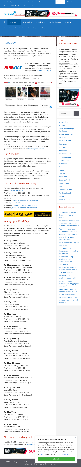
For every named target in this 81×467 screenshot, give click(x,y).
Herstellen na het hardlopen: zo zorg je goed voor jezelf (69, 283)
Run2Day (60, 2)
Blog (43, 28)
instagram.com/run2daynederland (26, 205)
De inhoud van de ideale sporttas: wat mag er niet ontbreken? (68, 299)
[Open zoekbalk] (4, 33)
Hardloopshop (20, 2)
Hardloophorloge (55, 22)
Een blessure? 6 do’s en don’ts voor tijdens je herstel (67, 215)
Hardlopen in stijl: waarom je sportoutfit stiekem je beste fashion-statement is (69, 223)
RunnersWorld (64, 180)
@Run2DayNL (15, 203)
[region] (56, 449)
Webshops (15, 22)
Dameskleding (40, 22)
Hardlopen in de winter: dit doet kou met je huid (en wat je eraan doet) (68, 291)
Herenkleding (27, 22)
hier (42, 454)
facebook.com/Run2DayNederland (25, 200)
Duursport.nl (63, 144)
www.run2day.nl (17, 190)
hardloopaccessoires (36, 149)
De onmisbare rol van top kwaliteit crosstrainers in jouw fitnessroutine (68, 269)
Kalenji (43, 6)
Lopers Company (65, 157)
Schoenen (68, 22)
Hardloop (51, 2)
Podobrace (63, 167)
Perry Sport (63, 163)
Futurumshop (64, 147)
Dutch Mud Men (15, 6)
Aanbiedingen (33, 28)
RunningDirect (64, 183)
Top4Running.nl (65, 193)
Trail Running (19, 28)
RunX (5, 6)
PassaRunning (8, 2)
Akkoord (56, 459)
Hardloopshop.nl (65, 154)
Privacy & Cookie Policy (63, 454)
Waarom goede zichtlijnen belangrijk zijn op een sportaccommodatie (69, 237)
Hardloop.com (64, 150)
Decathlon (35, 6)
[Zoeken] (76, 113)
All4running (70, 2)
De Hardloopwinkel (66, 134)
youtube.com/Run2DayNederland (24, 208)
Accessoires (8, 28)
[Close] (75, 438)
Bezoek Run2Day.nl (44, 70)
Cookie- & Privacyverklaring (40, 464)
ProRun (61, 170)
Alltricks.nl (41, 2)
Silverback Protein (65, 190)
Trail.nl (26, 6)
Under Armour (64, 199)
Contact (53, 464)
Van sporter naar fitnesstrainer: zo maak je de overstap (68, 250)
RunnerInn (31, 2)
